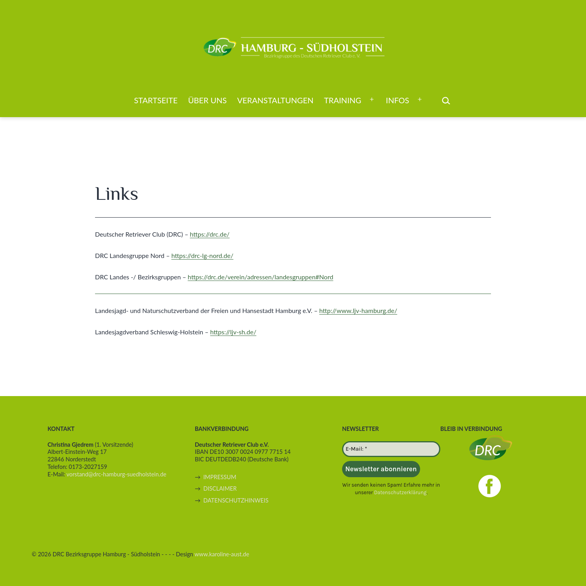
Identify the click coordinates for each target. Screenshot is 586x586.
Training (342, 100)
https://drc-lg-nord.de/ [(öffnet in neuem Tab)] (202, 255)
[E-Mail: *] (391, 449)
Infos (397, 100)
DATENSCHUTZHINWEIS (236, 500)
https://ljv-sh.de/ (233, 332)
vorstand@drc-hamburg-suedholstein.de (116, 474)
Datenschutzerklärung (400, 492)
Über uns (207, 100)
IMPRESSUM (220, 477)
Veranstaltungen (275, 100)
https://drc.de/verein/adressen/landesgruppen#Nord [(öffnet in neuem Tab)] (260, 277)
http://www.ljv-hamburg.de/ (358, 310)
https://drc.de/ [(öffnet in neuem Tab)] (210, 234)
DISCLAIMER (220, 488)
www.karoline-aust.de (221, 554)
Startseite (156, 100)
